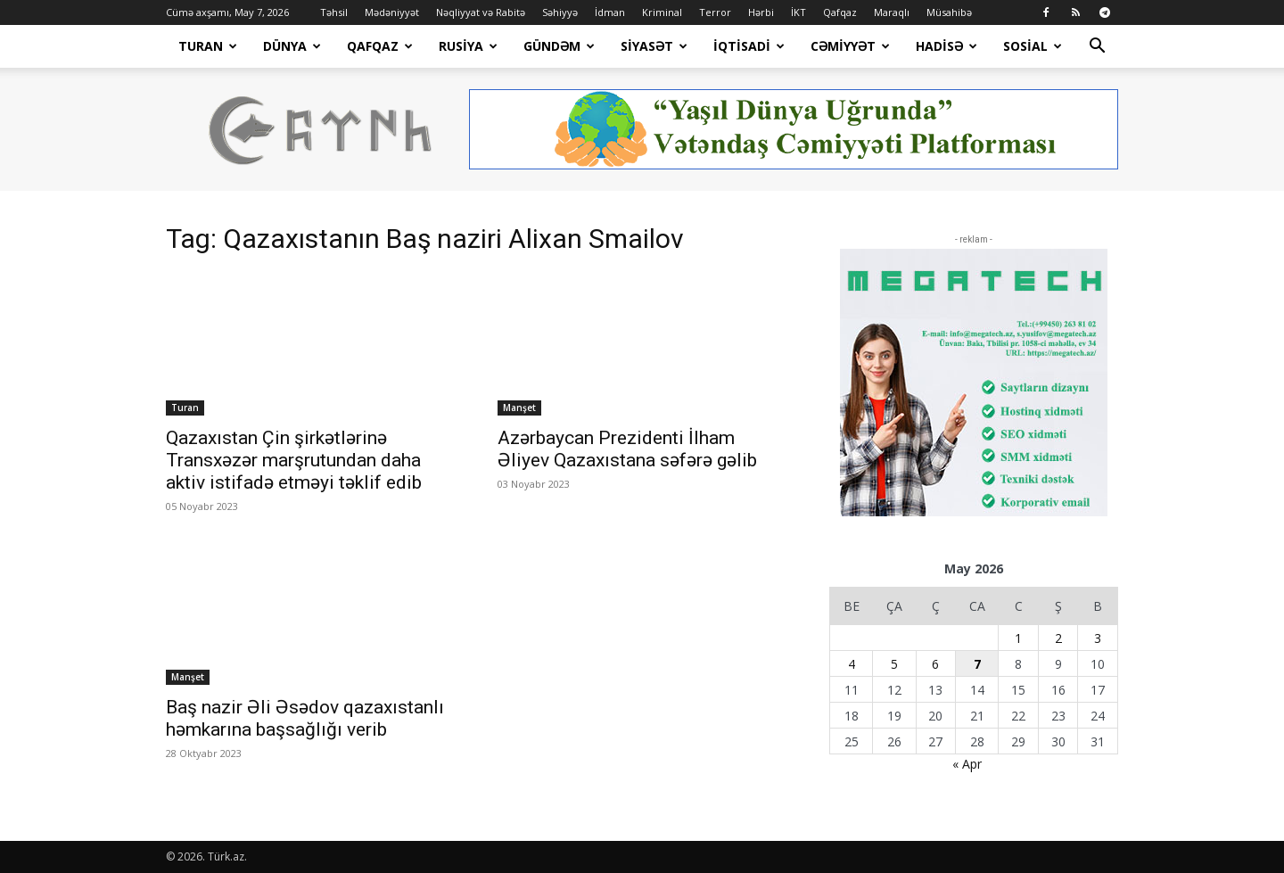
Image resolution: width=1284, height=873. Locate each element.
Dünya (292, 45)
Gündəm (559, 45)
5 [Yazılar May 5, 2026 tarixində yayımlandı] (894, 663)
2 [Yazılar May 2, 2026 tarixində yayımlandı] (1058, 638)
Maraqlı (892, 12)
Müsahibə (949, 12)
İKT (798, 12)
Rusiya (468, 45)
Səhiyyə (560, 12)
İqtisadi (749, 45)
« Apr (967, 763)
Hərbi (761, 12)
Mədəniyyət (392, 12)
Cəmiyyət (850, 45)
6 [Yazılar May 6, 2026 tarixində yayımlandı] (935, 663)
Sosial (1032, 45)
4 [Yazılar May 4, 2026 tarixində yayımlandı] (851, 663)
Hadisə (946, 45)
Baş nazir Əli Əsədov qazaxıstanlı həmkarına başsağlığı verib (305, 718)
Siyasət (654, 45)
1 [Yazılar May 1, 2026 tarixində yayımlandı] (1018, 638)
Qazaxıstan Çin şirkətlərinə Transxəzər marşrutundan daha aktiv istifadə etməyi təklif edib (294, 460)
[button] (1096, 47)
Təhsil (334, 12)
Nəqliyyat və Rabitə (480, 12)
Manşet (519, 407)
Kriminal (662, 12)
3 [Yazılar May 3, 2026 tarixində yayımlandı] (1097, 638)
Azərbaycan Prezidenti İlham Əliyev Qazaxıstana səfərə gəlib (627, 449)
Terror (715, 12)
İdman (610, 12)
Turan (207, 45)
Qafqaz (840, 12)
